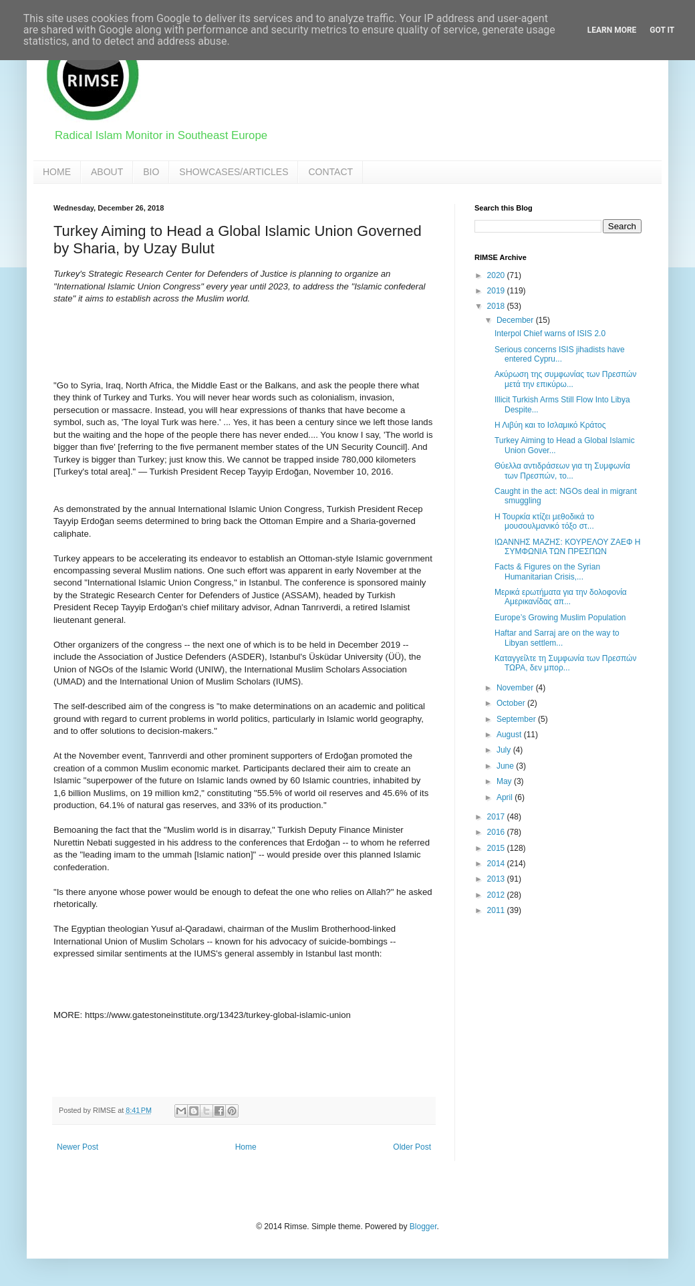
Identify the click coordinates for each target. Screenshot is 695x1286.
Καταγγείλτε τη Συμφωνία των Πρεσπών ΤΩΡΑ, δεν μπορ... (565, 663)
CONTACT (330, 171)
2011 (497, 910)
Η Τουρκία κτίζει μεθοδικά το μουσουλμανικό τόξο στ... (544, 521)
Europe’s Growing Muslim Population (560, 617)
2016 (497, 832)
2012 (497, 895)
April (506, 797)
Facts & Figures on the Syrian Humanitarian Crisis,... (547, 571)
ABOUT (107, 171)
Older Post (412, 1147)
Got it (662, 30)
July (505, 750)
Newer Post (77, 1147)
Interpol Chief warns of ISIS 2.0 (550, 333)
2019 (497, 290)
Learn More (612, 30)
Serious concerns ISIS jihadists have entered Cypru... (560, 354)
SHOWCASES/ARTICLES (233, 171)
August (510, 734)
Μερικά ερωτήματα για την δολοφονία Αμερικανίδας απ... (561, 597)
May (505, 781)
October (512, 703)
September (517, 719)
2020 (497, 275)
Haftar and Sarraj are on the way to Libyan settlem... (557, 637)
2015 (497, 848)
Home (246, 1147)
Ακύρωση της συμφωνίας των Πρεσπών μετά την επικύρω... (565, 379)
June (506, 766)
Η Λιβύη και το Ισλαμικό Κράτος (550, 425)
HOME (57, 171)
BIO (151, 171)
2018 (497, 306)
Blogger (423, 1226)
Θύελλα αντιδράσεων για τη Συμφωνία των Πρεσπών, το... (562, 470)
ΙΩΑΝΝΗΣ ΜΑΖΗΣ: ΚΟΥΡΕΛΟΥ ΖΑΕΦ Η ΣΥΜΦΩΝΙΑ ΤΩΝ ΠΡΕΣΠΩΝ (567, 546)
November (516, 687)
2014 (497, 863)
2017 (497, 816)
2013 (497, 879)
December (516, 320)
